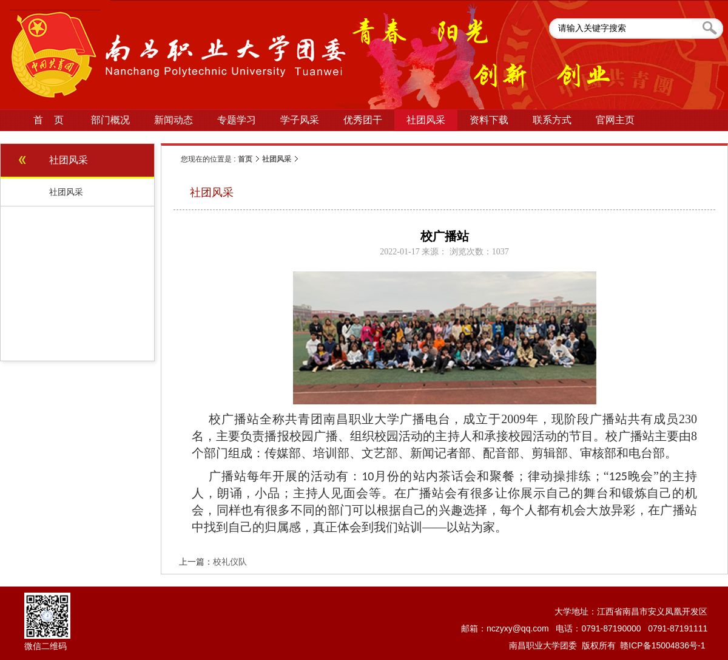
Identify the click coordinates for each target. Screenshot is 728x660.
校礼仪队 (230, 561)
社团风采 (276, 159)
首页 (245, 159)
